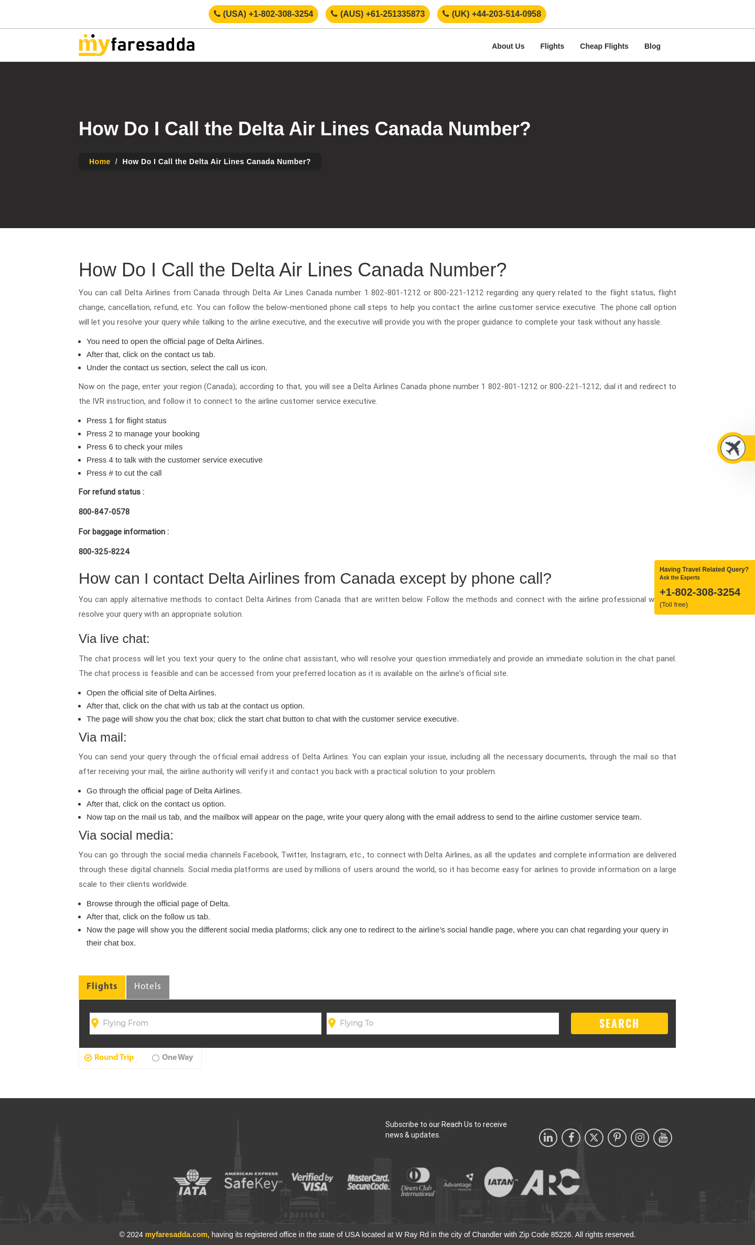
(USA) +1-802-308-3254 (264, 13)
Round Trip (109, 1058)
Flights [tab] (102, 986)
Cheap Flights (604, 46)
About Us (508, 46)
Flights (552, 46)
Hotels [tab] (147, 986)
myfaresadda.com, (177, 1234)
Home (100, 161)
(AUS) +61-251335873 (378, 13)
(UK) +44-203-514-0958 (492, 13)
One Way (172, 1058)
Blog (652, 46)
